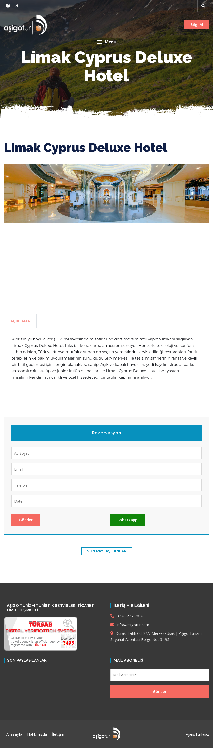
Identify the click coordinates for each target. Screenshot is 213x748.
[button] (106, 42)
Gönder (26, 519)
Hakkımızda (37, 734)
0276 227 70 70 (127, 616)
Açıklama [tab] (20, 320)
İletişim (58, 734)
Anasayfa (14, 734)
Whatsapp (128, 519)
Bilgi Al (196, 24)
